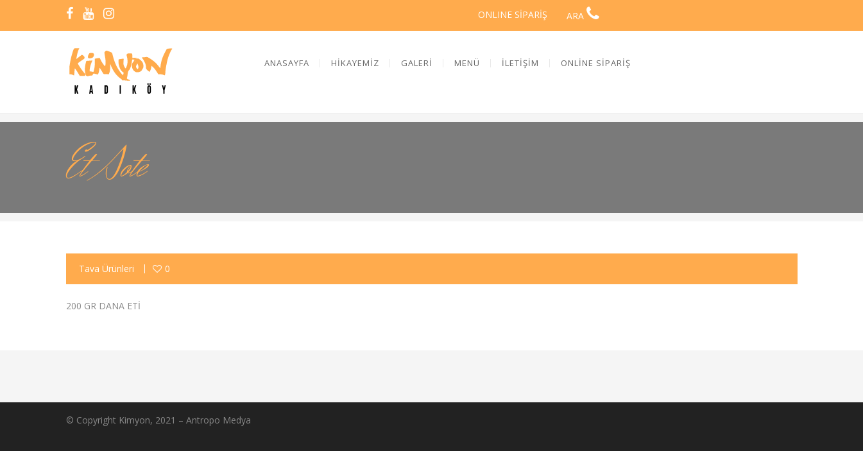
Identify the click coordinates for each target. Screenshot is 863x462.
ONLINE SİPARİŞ (512, 14)
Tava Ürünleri (106, 268)
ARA (583, 16)
